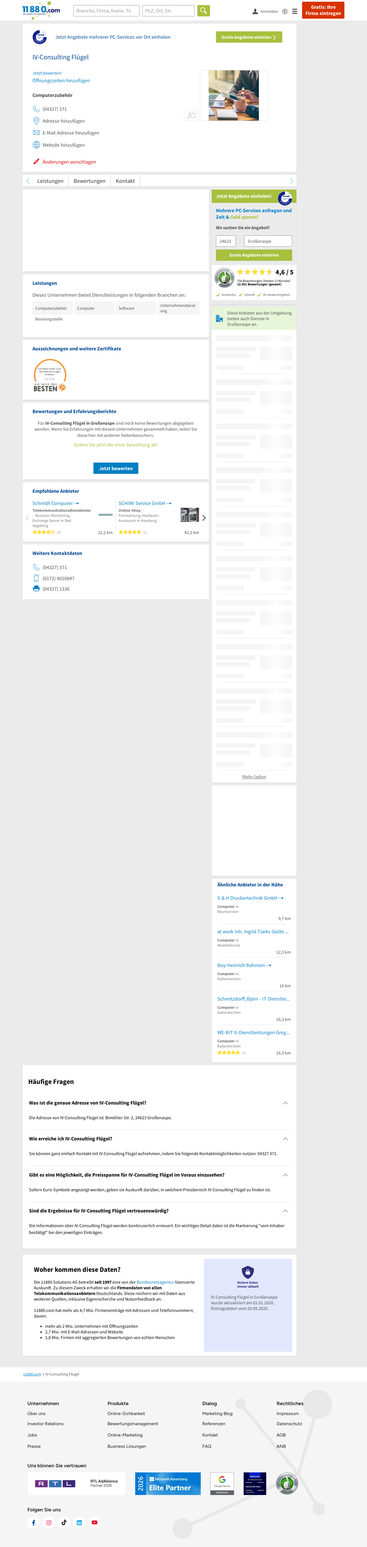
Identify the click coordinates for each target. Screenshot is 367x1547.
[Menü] (297, 10)
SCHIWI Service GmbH (142, 503)
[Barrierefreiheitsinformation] (287, 10)
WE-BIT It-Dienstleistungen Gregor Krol (254, 1032)
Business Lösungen (127, 1446)
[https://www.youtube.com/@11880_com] (94, 1522)
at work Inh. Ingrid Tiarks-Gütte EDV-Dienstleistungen (254, 931)
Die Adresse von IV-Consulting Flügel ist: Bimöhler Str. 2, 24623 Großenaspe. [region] (100, 1117)
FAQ (206, 1446)
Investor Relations (45, 1423)
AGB (281, 1435)
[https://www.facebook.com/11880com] (33, 1522)
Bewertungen (90, 180)
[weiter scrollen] (291, 180)
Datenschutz (289, 1423)
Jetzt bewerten (116, 468)
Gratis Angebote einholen (249, 37)
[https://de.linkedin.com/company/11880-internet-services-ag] (79, 1522)
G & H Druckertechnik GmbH (247, 898)
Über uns (36, 1413)
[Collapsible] (285, 1102)
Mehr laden (254, 776)
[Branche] (106, 10)
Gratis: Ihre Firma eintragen (323, 10)
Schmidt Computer (52, 503)
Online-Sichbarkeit (126, 1413)
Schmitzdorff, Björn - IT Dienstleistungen (254, 998)
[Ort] (168, 10)
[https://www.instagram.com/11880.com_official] (49, 1522)
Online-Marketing (125, 1435)
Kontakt (125, 180)
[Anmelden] (267, 11)
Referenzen (213, 1423)
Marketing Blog (217, 1413)
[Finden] (203, 10)
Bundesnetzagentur (155, 1282)
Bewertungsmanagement (133, 1423)
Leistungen (50, 180)
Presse (34, 1446)
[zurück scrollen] (27, 180)
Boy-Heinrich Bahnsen (241, 965)
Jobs (32, 1435)
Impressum (288, 1413)
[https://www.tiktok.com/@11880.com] (64, 1522)
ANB (281, 1446)
